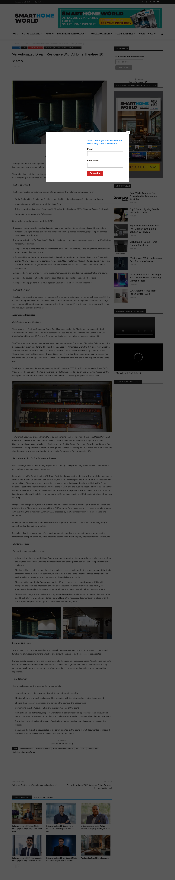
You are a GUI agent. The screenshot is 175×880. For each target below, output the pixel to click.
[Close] (128, 133)
